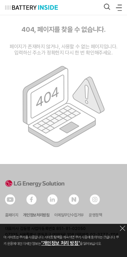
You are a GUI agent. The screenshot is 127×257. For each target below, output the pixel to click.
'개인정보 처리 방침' (60, 243)
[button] (107, 7)
